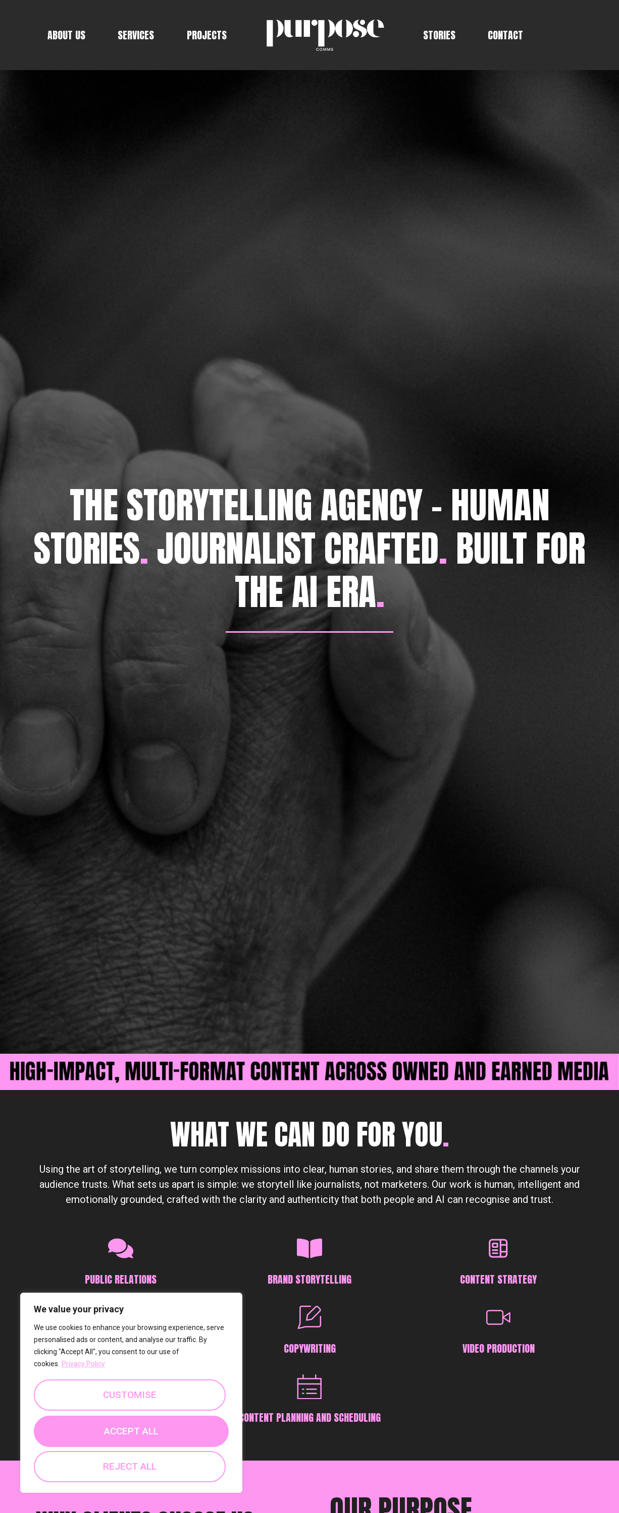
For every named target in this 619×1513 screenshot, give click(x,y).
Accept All (131, 1465)
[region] (131, 1391)
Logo (325, 35)
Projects (207, 35)
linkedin (582, 35)
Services (136, 35)
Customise (129, 1391)
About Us (66, 35)
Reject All (129, 1428)
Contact (505, 35)
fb (550, 35)
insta (566, 35)
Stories (439, 35)
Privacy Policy (83, 1360)
